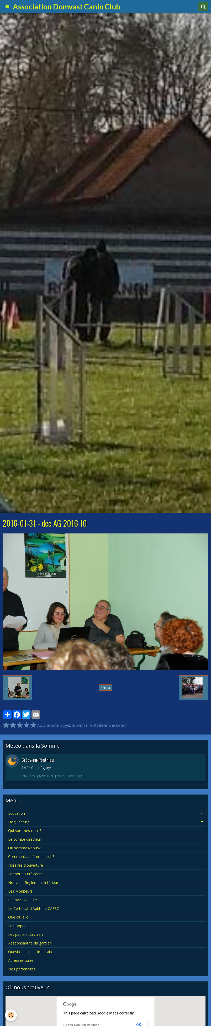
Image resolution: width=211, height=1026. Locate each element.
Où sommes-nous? (24, 847)
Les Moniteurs (20, 891)
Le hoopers (18, 925)
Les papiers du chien (25, 934)
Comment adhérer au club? (31, 856)
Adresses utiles (21, 960)
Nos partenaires (21, 968)
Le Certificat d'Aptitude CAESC (33, 908)
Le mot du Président (25, 873)
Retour (105, 687)
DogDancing (18, 821)
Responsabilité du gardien (30, 943)
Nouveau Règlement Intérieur (33, 882)
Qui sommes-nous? (24, 830)
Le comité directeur (24, 839)
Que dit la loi (18, 917)
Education (16, 813)
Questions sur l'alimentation (32, 951)
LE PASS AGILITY (22, 899)
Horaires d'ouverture (25, 865)
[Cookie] (11, 1015)
